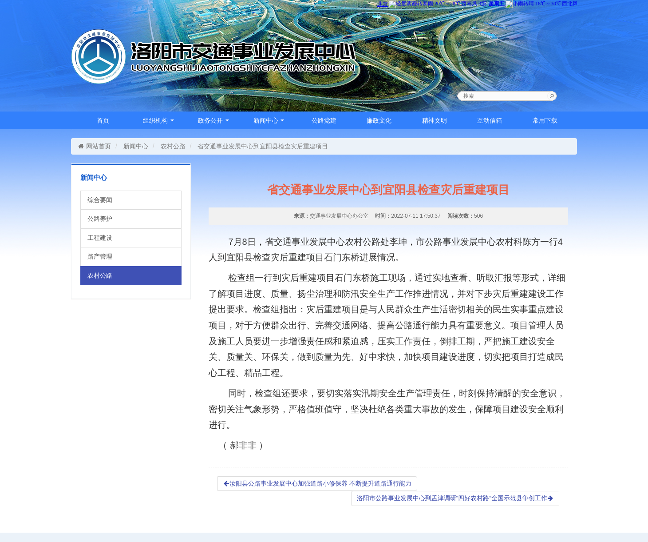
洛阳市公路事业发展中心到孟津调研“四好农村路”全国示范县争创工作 (455, 498)
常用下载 (545, 120)
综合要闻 (99, 199)
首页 (103, 120)
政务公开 (213, 120)
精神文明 (434, 120)
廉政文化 (379, 120)
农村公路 (173, 146)
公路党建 (324, 120)
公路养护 (99, 218)
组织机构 (158, 120)
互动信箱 (489, 120)
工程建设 (99, 237)
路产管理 (99, 256)
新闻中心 (268, 120)
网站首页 (94, 146)
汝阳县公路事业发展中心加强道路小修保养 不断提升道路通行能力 (317, 483)
